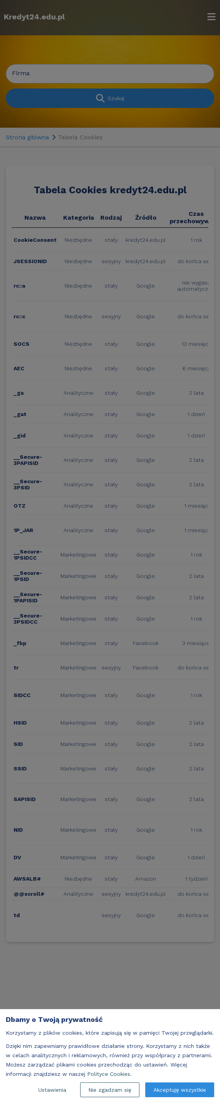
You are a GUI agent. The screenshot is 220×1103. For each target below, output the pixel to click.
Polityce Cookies (108, 1074)
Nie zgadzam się (109, 1090)
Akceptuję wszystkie (179, 1090)
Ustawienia (52, 1090)
